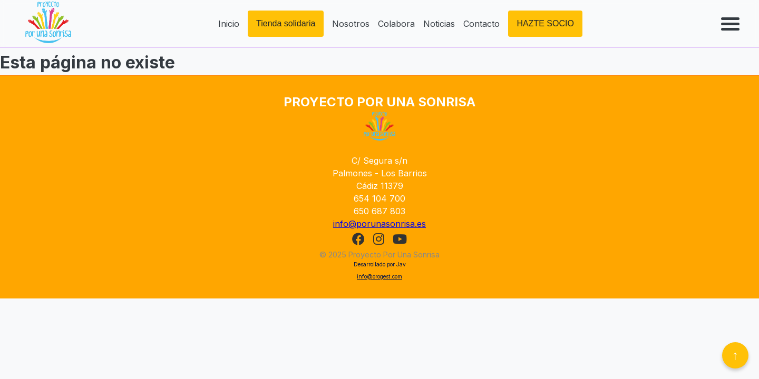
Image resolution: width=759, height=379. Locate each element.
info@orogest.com (379, 276)
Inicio (228, 23)
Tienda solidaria (285, 23)
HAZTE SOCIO (545, 23)
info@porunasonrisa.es (379, 223)
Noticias (439, 23)
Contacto (481, 23)
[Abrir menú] (731, 23)
